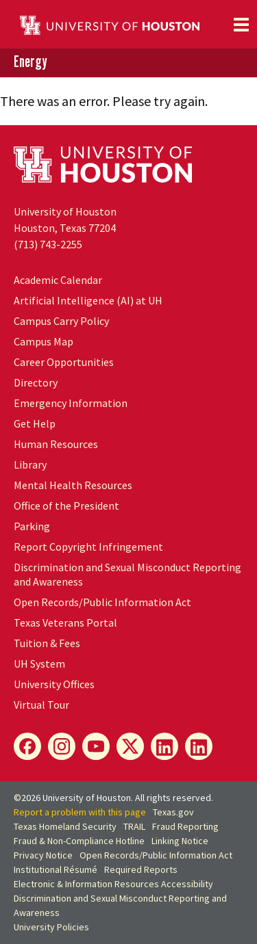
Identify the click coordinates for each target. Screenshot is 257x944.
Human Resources (56, 444)
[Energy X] (130, 746)
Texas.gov (173, 812)
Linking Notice (179, 841)
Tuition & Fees (47, 643)
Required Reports (141, 869)
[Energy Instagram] (61, 746)
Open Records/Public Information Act (102, 602)
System (39, 663)
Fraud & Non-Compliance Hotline (79, 841)
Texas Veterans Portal (65, 622)
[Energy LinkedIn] (164, 746)
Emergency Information (70, 403)
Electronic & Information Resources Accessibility (113, 884)
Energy (30, 62)
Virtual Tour (41, 704)
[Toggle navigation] (241, 24)
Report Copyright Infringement (88, 546)
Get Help (35, 423)
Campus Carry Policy (61, 321)
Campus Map (43, 341)
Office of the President (66, 505)
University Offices (54, 684)
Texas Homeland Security (65, 826)
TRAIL (134, 826)
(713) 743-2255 (48, 244)
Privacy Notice (43, 855)
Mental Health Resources (73, 485)
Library (30, 464)
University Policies (51, 927)
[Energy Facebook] (27, 746)
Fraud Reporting (185, 826)
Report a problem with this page (80, 812)
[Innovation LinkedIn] (198, 746)
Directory (36, 382)
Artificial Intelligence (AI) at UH (88, 300)
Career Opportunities (64, 362)
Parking (32, 526)
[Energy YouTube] (96, 746)
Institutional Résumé (55, 869)
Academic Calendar (58, 280)
